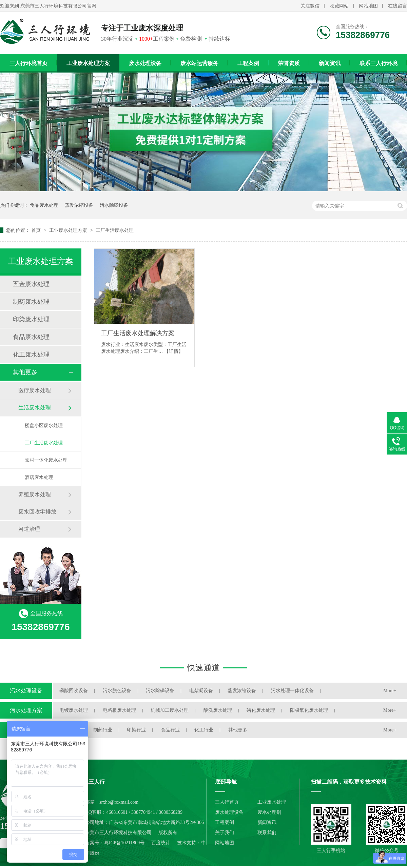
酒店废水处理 (39, 477)
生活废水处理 (34, 407)
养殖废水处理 (34, 494)
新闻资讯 (330, 63)
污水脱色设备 (117, 690)
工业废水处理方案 (88, 63)
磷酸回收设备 (73, 690)
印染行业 (136, 729)
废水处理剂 (269, 812)
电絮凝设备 (201, 690)
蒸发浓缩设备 (79, 205)
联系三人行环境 (379, 63)
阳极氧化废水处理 (309, 710)
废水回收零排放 (37, 512)
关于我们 (224, 832)
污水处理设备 (26, 690)
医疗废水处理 (34, 390)
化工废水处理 (31, 354)
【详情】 (173, 351)
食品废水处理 (44, 205)
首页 (36, 230)
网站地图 (368, 5)
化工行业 (203, 729)
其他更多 (25, 372)
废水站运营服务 (199, 63)
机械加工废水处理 (170, 710)
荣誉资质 (289, 63)
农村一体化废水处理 (46, 460)
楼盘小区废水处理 (44, 425)
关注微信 (310, 5)
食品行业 (170, 729)
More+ (389, 690)
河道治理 (29, 529)
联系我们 (266, 832)
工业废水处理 (271, 802)
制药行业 (102, 729)
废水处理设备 (145, 63)
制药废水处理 (31, 301)
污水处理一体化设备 (292, 690)
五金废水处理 (31, 284)
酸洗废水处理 (218, 710)
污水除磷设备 (114, 205)
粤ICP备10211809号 (124, 842)
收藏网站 (339, 5)
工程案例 (248, 63)
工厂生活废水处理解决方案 (137, 333)
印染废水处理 (31, 319)
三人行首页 (227, 802)
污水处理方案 (26, 710)
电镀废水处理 (73, 710)
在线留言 (397, 5)
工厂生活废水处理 (115, 230)
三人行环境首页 (28, 63)
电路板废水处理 (119, 710)
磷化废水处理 (261, 710)
